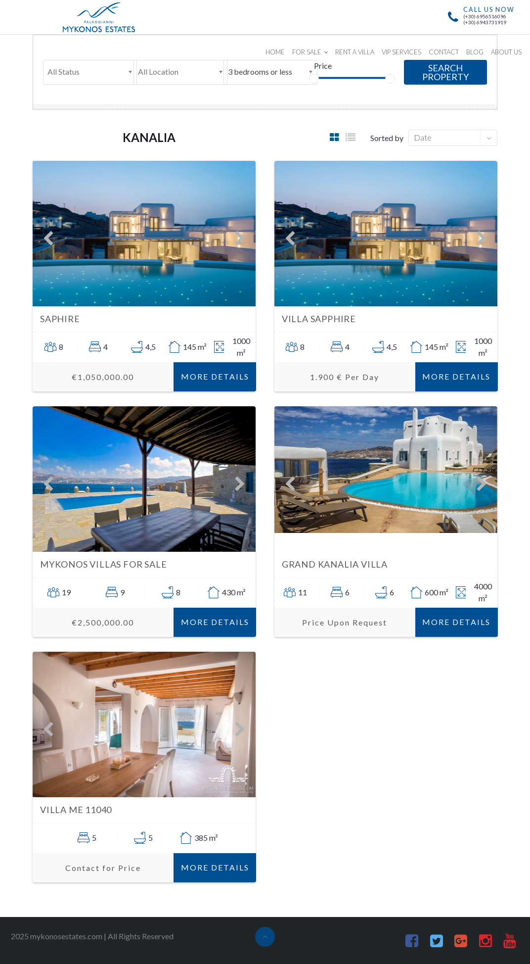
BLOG (475, 52)
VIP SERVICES (401, 52)
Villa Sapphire (319, 318)
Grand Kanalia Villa (335, 564)
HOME (275, 52)
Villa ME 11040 (76, 809)
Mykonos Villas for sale (103, 564)
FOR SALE (306, 52)
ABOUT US (506, 52)
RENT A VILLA (354, 52)
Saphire (60, 318)
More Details (215, 376)
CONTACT (444, 52)
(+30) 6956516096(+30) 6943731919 (484, 19)
